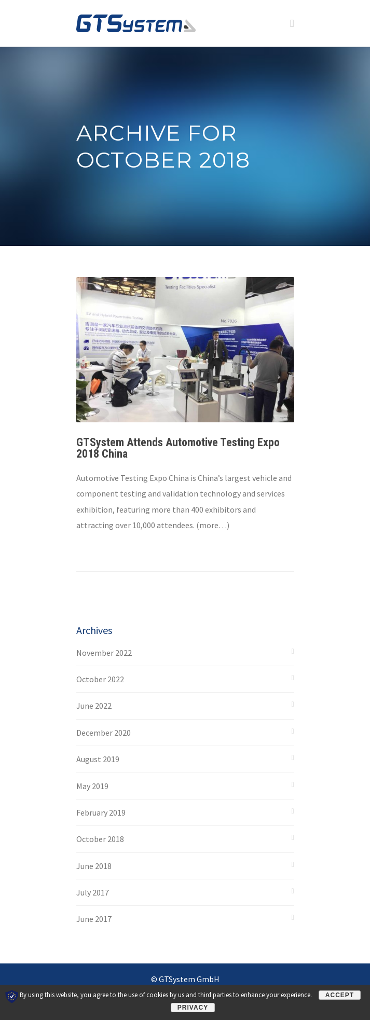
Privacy (192, 1007)
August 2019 (97, 759)
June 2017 (94, 919)
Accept (339, 995)
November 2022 (104, 652)
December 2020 (103, 732)
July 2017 (92, 892)
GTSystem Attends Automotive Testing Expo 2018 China (178, 448)
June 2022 (94, 705)
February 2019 (101, 812)
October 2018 (100, 839)
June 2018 (94, 866)
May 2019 (92, 786)
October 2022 (100, 679)
